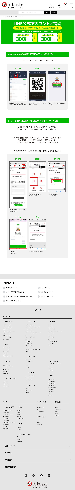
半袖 (49, 345)
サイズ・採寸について (48, 296)
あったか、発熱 (52, 381)
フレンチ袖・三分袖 (53, 341)
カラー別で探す (6, 339)
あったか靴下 (6, 428)
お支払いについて (47, 292)
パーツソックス (29, 345)
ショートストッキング (7, 327)
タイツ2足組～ (6, 352)
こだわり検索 (53, 12)
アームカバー (31, 356)
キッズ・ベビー (42, 402)
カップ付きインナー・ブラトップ (56, 331)
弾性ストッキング (7, 333)
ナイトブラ (28, 378)
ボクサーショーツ (7, 369)
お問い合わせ (10, 466)
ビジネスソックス (7, 424)
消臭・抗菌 (51, 389)
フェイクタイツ (6, 348)
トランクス (19, 416)
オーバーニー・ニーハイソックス (33, 327)
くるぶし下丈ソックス (30, 325)
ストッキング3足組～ (7, 337)
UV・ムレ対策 (51, 379)
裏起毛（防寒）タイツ (7, 356)
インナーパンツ (52, 329)
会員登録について (12, 288)
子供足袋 (56, 411)
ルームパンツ (20, 441)
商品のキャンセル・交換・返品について (19, 296)
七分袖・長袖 (51, 343)
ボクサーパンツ (20, 418)
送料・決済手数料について (15, 292)
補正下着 (50, 395)
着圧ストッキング (7, 325)
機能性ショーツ (6, 373)
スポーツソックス (7, 420)
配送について (45, 288)
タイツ (7, 344)
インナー (52, 321)
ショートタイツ (6, 350)
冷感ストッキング (7, 335)
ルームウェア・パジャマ (23, 435)
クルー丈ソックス (29, 331)
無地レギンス (6, 384)
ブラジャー (30, 372)
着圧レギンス (6, 386)
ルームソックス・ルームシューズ (33, 349)
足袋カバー (57, 415)
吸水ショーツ (6, 371)
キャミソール (51, 333)
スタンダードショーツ (7, 367)
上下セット (51, 370)
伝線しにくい (51, 385)
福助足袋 (57, 402)
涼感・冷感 (51, 391)
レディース (6, 316)
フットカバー (28, 347)
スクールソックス (41, 411)
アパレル (30, 362)
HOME (1, 16)
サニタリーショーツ (7, 365)
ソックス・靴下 (31, 321)
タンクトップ (51, 337)
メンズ (5, 402)
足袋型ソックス (29, 343)
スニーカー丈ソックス (30, 337)
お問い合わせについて (13, 301)
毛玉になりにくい (52, 387)
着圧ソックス (28, 351)
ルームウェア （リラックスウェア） (55, 362)
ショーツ (50, 335)
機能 (51, 376)
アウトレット (41, 417)
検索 (47, 12)
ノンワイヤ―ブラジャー (31, 376)
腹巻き (50, 339)
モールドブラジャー (30, 380)
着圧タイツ (5, 354)
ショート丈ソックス (30, 329)
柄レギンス (5, 382)
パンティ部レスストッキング (9, 331)
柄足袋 (56, 413)
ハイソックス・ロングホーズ (9, 422)
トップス (50, 325)
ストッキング (8, 321)
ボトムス (50, 327)
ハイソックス (28, 339)
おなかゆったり (52, 383)
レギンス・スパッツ (10, 378)
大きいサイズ (31, 385)
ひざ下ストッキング (7, 329)
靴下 (38, 409)
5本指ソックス (29, 341)
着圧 (49, 393)
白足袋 (56, 407)
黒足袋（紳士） (58, 409)
